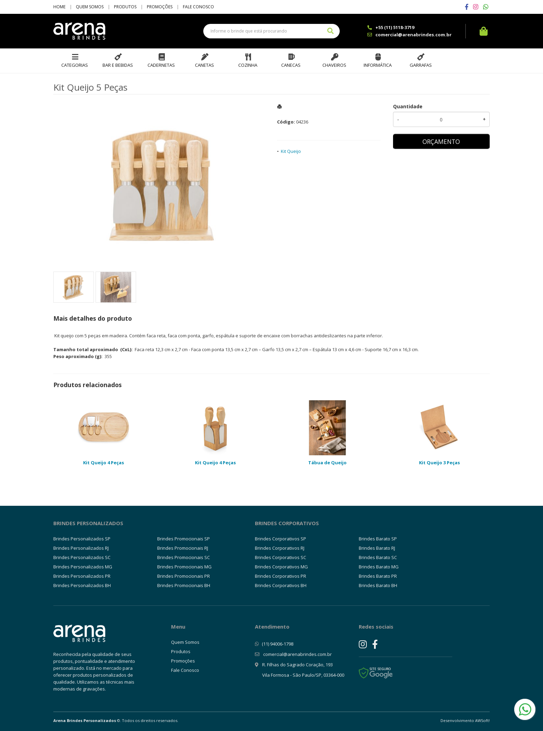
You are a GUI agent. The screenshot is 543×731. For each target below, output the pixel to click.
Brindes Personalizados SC (81, 557)
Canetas (204, 65)
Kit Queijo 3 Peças (439, 462)
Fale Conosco (198, 7)
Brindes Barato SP (378, 539)
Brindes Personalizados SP (81, 539)
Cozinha (247, 65)
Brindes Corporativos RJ (279, 548)
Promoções (159, 7)
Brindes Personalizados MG (82, 567)
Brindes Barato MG (379, 567)
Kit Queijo (291, 151)
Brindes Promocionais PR (183, 576)
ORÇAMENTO (441, 141)
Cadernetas (161, 65)
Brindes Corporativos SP (280, 539)
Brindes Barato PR (378, 576)
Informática (378, 65)
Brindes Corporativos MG (281, 567)
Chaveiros (334, 65)
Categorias (74, 65)
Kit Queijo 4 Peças (103, 462)
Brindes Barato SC (378, 557)
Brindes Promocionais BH (183, 585)
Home (59, 7)
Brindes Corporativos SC (280, 557)
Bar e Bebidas (118, 65)
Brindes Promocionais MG (184, 567)
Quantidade (407, 106)
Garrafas (421, 65)
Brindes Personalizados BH (82, 585)
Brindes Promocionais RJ (182, 548)
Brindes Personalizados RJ (81, 548)
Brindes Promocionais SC (183, 557)
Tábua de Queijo (327, 462)
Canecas (291, 65)
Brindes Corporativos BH (280, 585)
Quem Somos (90, 7)
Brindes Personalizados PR (81, 576)
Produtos (125, 7)
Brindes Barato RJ (377, 548)
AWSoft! (482, 720)
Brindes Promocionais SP (183, 539)
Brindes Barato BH (378, 585)
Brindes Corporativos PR (280, 576)
